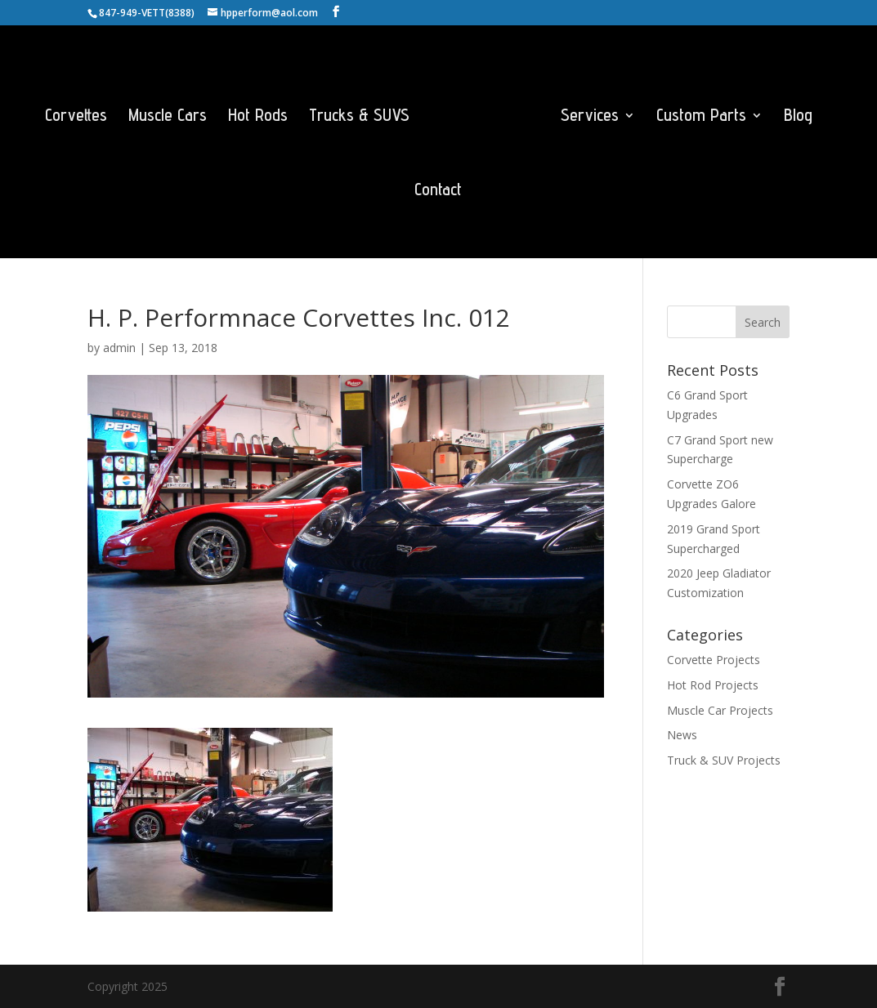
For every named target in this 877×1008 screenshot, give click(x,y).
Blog (798, 117)
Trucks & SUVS (359, 117)
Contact (438, 191)
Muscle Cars (167, 117)
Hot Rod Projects (712, 685)
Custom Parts (701, 117)
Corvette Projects (713, 659)
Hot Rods (258, 117)
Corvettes (76, 117)
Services (590, 117)
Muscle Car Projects (720, 710)
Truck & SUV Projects (724, 760)
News (682, 735)
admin (119, 347)
